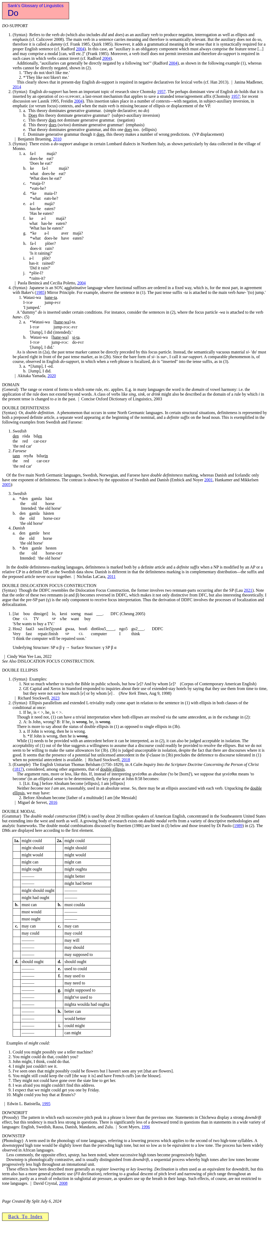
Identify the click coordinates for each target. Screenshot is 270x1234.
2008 (63, 1183)
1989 (238, 825)
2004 (80, 49)
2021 (248, 590)
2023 (55, 698)
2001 (208, 480)
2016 (53, 802)
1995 (46, 1103)
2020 (51, 375)
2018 (126, 759)
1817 (18, 769)
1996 (145, 1127)
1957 (161, 91)
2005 (6, 484)
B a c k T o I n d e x (25, 1216)
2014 (17, 87)
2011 (111, 576)
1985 (40, 292)
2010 (57, 139)
